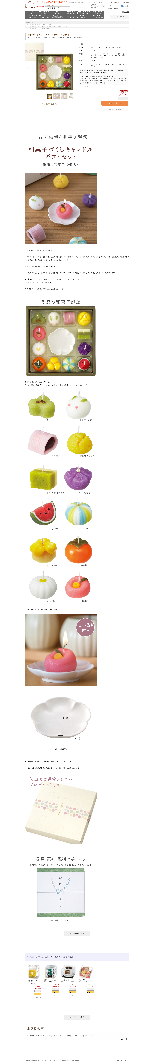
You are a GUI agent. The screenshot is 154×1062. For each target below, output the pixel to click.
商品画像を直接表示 (50, 104)
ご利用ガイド (118, 2)
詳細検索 (126, 12)
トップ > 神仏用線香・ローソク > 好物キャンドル (38, 24)
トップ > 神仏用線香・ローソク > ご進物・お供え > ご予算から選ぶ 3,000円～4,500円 (48, 30)
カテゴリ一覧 (119, 16)
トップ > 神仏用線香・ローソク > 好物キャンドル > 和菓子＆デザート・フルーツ (46, 26)
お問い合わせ (126, 2)
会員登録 (47, 5)
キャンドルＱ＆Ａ (110, 2)
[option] (33, 984)
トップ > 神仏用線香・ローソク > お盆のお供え (37, 28)
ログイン (54, 5)
